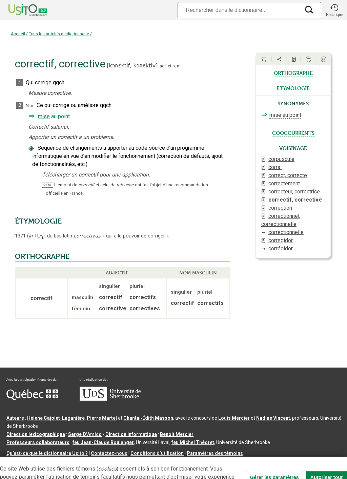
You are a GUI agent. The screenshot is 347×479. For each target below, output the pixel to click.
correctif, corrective (295, 199)
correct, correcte (287, 175)
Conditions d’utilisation (157, 453)
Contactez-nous (109, 453)
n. (174, 65)
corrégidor (280, 248)
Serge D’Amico (85, 434)
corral (275, 167)
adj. (163, 65)
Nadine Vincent (273, 418)
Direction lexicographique (35, 434)
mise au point (285, 115)
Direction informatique (131, 434)
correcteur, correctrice (294, 191)
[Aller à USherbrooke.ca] (110, 399)
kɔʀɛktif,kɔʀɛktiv (132, 65)
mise (44, 116)
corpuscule (281, 159)
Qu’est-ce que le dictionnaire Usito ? (47, 453)
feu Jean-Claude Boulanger (103, 442)
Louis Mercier (234, 418)
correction (280, 208)
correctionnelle (286, 232)
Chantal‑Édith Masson (148, 418)
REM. (47, 185)
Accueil (18, 34)
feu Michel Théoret (192, 442)
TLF (36, 236)
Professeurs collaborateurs (37, 442)
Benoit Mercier (176, 434)
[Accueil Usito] (20, 10)
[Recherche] (239, 10)
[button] (334, 10)
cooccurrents (293, 132)
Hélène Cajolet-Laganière (56, 418)
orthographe (293, 72)
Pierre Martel (102, 418)
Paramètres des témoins (215, 453)
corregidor (280, 240)
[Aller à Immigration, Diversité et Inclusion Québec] (32, 398)
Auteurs (15, 418)
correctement (284, 183)
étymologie (293, 88)
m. (179, 65)
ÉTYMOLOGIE (38, 221)
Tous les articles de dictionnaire (59, 34)
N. (28, 105)
